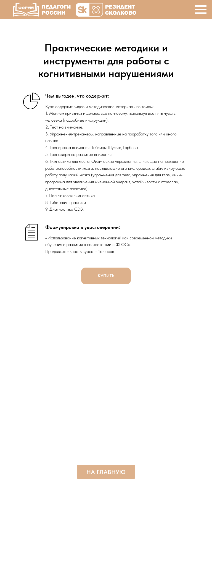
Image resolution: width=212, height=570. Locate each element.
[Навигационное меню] (200, 9)
